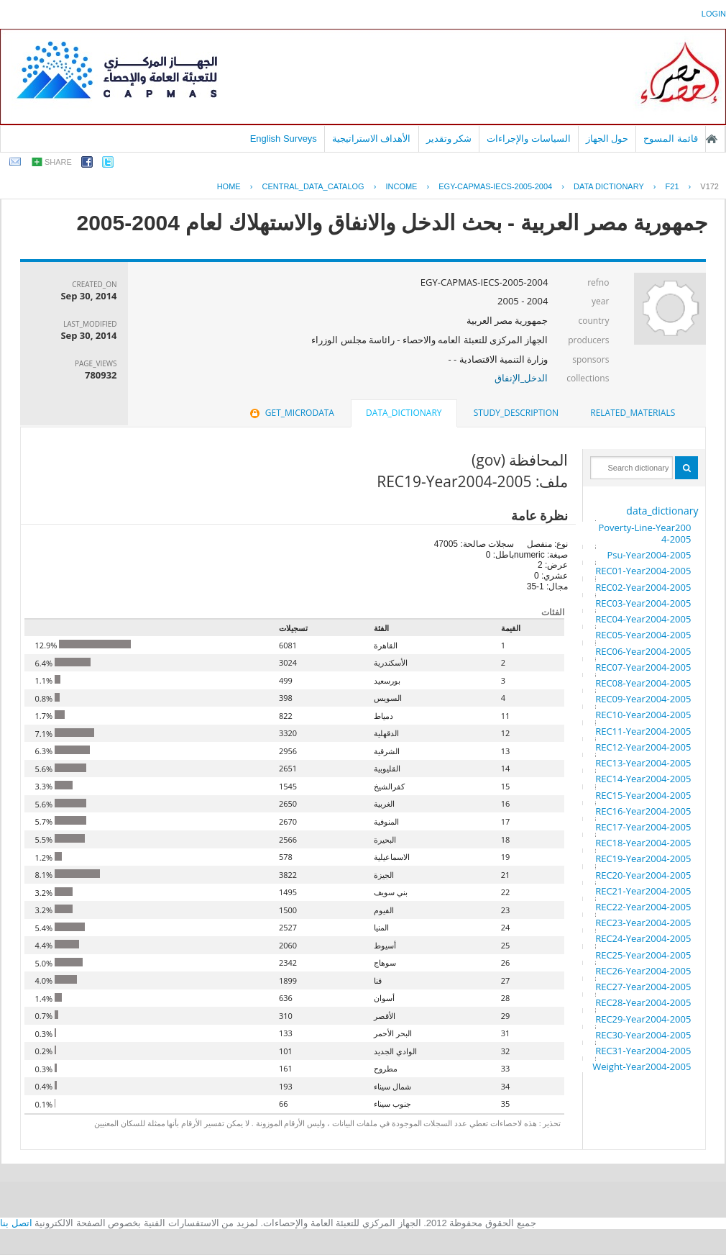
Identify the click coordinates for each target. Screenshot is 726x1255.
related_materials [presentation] (632, 413)
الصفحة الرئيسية (711, 139)
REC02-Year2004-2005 (643, 587)
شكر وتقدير (449, 138)
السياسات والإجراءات (529, 138)
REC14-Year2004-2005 (643, 778)
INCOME (401, 186)
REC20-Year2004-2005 (643, 875)
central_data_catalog (313, 186)
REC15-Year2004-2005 (643, 795)
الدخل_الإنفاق (521, 377)
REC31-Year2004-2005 (643, 1050)
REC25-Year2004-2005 (643, 955)
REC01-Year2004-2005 (643, 570)
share (58, 162)
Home (229, 186)
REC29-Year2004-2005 (643, 1019)
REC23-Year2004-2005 (643, 922)
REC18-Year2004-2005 (643, 842)
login (714, 13)
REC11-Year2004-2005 (643, 731)
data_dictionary (662, 510)
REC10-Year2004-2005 (643, 714)
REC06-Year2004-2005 (643, 651)
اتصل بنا (16, 1223)
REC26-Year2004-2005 (643, 971)
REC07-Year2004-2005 (643, 667)
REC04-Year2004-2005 (643, 619)
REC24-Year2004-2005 (643, 938)
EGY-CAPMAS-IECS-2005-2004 (495, 186)
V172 (709, 186)
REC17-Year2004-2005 (643, 827)
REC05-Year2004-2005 (643, 634)
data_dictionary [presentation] (403, 413)
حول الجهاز (607, 138)
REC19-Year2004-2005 (643, 858)
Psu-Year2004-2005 (649, 555)
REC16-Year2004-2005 (643, 811)
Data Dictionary (609, 186)
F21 (672, 186)
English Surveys (283, 138)
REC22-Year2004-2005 (643, 906)
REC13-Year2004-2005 (643, 763)
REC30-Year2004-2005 (643, 1035)
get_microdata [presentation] (290, 413)
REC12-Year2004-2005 (643, 747)
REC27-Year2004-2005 (643, 986)
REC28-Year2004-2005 (643, 1002)
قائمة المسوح (670, 138)
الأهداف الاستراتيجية (371, 138)
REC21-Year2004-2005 (643, 891)
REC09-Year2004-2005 (643, 698)
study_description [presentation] (516, 413)
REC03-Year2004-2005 (643, 603)
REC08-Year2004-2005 (643, 683)
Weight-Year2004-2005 (641, 1066)
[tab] (632, 413)
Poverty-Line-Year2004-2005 (644, 533)
